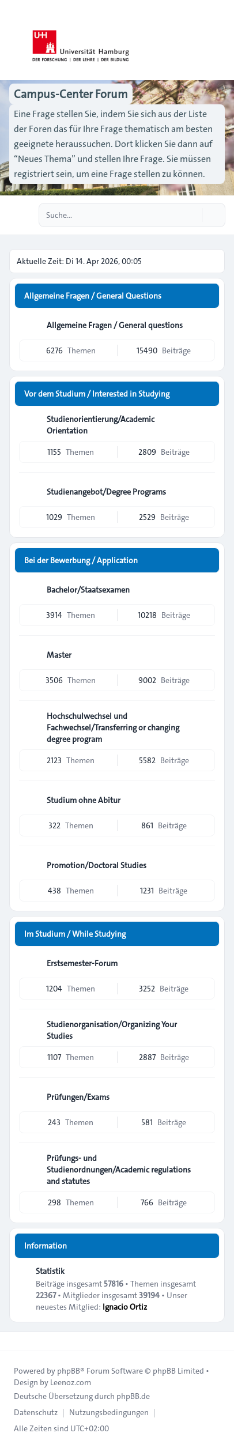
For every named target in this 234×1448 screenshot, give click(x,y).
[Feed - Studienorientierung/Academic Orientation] (205, 423)
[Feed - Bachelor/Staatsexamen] (205, 589)
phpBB (68, 1371)
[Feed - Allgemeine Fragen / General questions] (205, 325)
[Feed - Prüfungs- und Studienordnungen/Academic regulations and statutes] (205, 1162)
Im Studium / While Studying (75, 934)
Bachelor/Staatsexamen (88, 589)
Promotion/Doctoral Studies (96, 865)
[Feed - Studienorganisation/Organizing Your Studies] (205, 1028)
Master (59, 655)
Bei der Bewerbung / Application (81, 560)
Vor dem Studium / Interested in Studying (96, 393)
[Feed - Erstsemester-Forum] (205, 963)
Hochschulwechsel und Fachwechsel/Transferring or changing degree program (113, 727)
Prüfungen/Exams (78, 1097)
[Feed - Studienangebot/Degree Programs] (205, 491)
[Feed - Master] (205, 655)
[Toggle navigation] (220, 40)
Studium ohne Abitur (83, 800)
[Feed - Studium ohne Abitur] (205, 800)
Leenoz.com (70, 1382)
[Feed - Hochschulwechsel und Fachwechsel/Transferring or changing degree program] (205, 720)
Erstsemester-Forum (82, 963)
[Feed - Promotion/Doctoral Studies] (205, 865)
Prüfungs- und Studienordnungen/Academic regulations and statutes (119, 1169)
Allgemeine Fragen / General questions (115, 325)
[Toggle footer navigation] (13, 1341)
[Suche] (192, 215)
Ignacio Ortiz (125, 1307)
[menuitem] (36, 1412)
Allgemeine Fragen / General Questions (92, 295)
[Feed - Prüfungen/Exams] (205, 1097)
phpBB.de (133, 1396)
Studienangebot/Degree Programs (106, 491)
